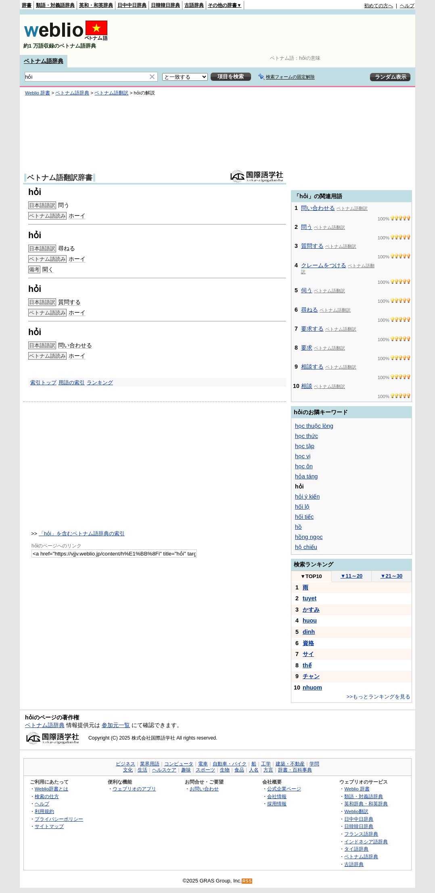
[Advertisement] (267, 35)
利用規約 (44, 811)
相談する (312, 366)
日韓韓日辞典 (165, 5)
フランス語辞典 (361, 833)
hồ (298, 527)
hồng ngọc (309, 537)
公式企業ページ (284, 788)
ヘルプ (407, 5)
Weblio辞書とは (51, 788)
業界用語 (149, 763)
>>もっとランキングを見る (378, 697)
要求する (312, 328)
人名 (254, 769)
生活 (142, 769)
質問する (69, 302)
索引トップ (43, 382)
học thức (306, 436)
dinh (309, 632)
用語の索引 (72, 382)
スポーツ (205, 769)
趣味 (186, 769)
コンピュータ (178, 763)
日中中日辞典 (131, 5)
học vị (303, 456)
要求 (306, 347)
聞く (48, 269)
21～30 (392, 576)
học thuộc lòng (314, 426)
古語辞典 (194, 5)
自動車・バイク (230, 763)
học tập (304, 446)
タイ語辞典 (356, 848)
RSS (247, 881)
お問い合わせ (204, 788)
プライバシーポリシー (59, 819)
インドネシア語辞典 (366, 841)
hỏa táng (306, 476)
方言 (268, 769)
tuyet (309, 598)
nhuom (312, 687)
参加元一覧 (116, 725)
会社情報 (277, 796)
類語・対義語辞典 (55, 5)
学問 (314, 763)
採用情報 (277, 803)
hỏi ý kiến (307, 496)
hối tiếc (304, 517)
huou (310, 620)
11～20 (352, 576)
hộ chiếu (306, 547)
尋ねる (309, 309)
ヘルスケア (164, 769)
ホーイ (77, 215)
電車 (203, 763)
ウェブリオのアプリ (134, 788)
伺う (306, 290)
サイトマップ (49, 826)
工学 (266, 763)
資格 (308, 643)
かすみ (311, 609)
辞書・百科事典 (295, 769)
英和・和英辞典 (96, 5)
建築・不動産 (290, 763)
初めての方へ (378, 5)
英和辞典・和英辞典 (366, 803)
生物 (225, 769)
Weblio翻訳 (356, 811)
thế (307, 665)
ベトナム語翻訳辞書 (59, 178)
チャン (311, 676)
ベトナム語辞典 (43, 61)
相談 (306, 386)
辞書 (26, 5)
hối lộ (302, 506)
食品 (239, 769)
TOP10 (311, 576)
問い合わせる (75, 345)
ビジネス (125, 763)
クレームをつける (323, 265)
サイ (308, 654)
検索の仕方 (47, 796)
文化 (128, 769)
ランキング (100, 382)
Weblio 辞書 (37, 92)
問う (306, 227)
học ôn (304, 466)
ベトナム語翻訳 (111, 92)
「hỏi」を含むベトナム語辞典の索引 (82, 533)
